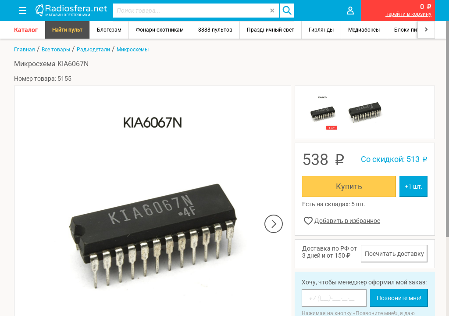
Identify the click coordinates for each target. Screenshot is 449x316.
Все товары (56, 50)
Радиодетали (93, 50)
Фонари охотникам (160, 30)
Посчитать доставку (394, 253)
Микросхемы (133, 50)
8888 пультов (215, 30)
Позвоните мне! (399, 298)
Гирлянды (321, 30)
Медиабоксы (364, 30)
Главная (24, 50)
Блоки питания (413, 30)
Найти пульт (67, 30)
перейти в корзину (408, 14)
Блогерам (109, 30)
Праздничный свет (270, 30)
